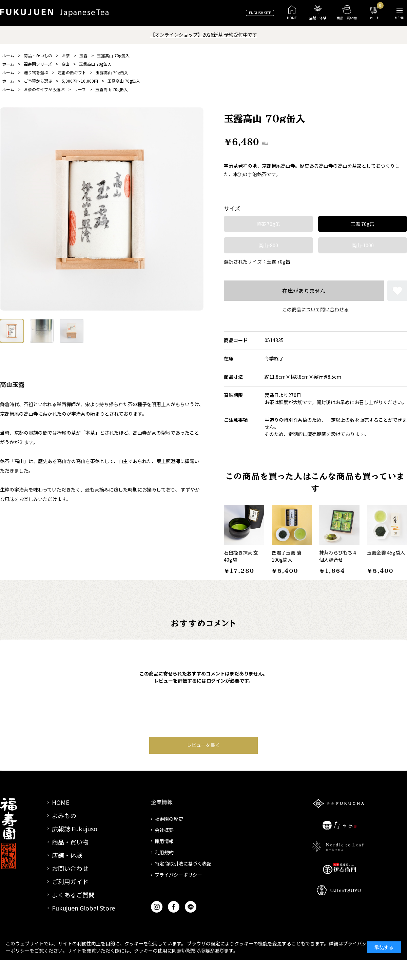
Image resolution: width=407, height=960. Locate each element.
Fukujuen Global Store (83, 907)
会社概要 (164, 830)
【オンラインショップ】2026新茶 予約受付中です (203, 34)
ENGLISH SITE (260, 12)
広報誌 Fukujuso (74, 828)
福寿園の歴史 (169, 818)
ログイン (215, 680)
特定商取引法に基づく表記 (183, 863)
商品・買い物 (70, 841)
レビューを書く (203, 745)
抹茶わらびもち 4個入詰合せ (337, 556)
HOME (61, 802)
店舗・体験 (67, 855)
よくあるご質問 (73, 894)
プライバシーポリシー (178, 874)
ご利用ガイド (70, 881)
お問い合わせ (70, 868)
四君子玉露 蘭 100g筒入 (286, 556)
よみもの (64, 815)
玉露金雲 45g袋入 (386, 552)
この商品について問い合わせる (315, 309)
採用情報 (164, 841)
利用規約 (164, 852)
